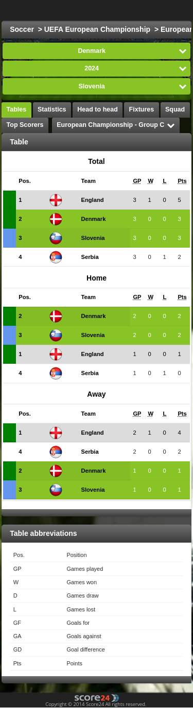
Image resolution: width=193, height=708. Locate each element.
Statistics (52, 109)
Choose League (84, 10)
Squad (175, 109)
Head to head (97, 109)
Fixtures (141, 109)
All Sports (155, 10)
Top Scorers (25, 124)
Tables (17, 109)
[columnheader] (31, 181)
